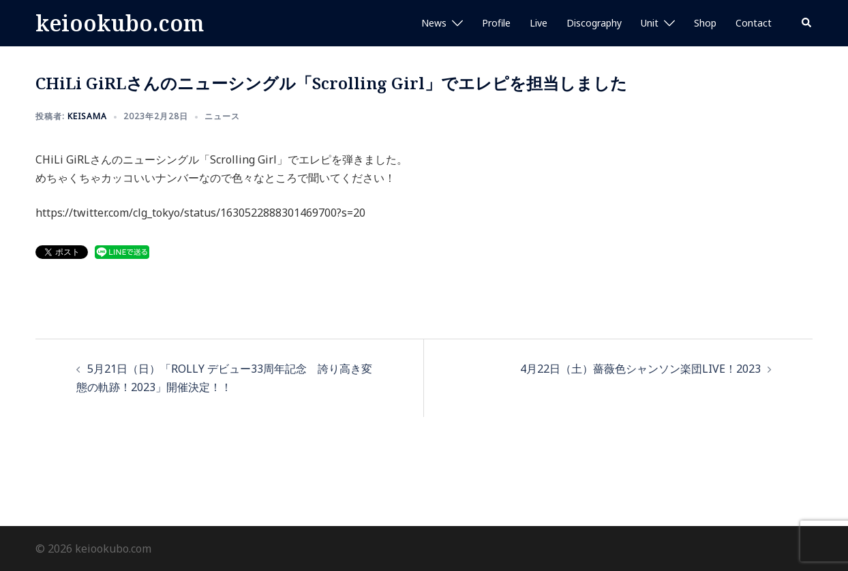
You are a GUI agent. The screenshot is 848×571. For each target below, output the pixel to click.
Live (538, 22)
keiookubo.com (119, 22)
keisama (87, 116)
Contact (754, 22)
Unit (649, 22)
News (433, 22)
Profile (496, 22)
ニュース (222, 116)
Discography (594, 22)
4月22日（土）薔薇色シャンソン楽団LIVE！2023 (640, 368)
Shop (705, 22)
